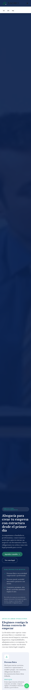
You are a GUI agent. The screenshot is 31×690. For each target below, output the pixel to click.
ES (4, 10)
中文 (13, 10)
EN (8, 10)
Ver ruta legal (10, 560)
